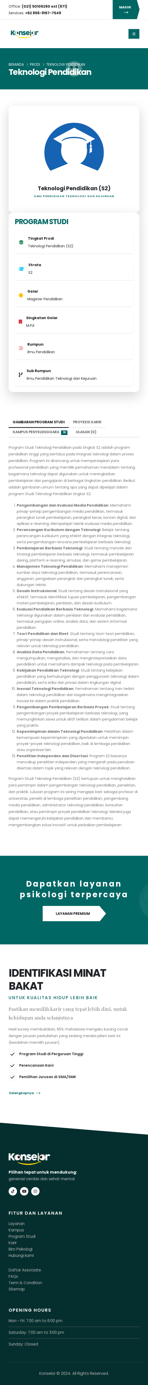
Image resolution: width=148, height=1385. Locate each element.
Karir (13, 1242)
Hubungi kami (21, 1255)
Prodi (35, 64)
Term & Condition (25, 1282)
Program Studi (22, 1236)
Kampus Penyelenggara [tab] (40, 432)
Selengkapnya (24, 1093)
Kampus (16, 1230)
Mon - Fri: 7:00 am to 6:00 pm (35, 1320)
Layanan (17, 1223)
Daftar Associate (25, 1270)
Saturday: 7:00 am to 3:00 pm (36, 1332)
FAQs (13, 1276)
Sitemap (17, 1289)
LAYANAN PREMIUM (74, 913)
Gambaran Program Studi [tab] (39, 422)
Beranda (16, 64)
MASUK (126, 9)
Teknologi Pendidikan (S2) (74, 188)
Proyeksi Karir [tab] (87, 422)
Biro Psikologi (20, 1249)
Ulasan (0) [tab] (86, 431)
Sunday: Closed (23, 1344)
